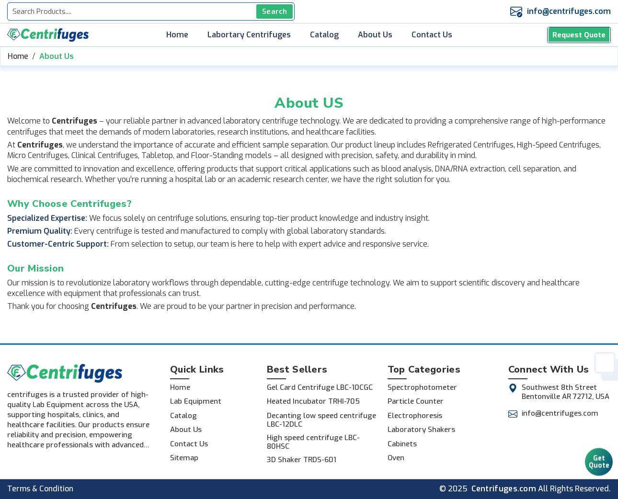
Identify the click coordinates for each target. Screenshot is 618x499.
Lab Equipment (195, 401)
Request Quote (579, 35)
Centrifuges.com (504, 489)
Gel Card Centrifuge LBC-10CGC (320, 387)
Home (177, 35)
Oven (396, 458)
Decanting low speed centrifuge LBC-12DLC (321, 420)
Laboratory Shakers (421, 429)
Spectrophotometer (422, 387)
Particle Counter (416, 401)
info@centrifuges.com (569, 11)
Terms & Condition (40, 489)
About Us (375, 35)
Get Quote (599, 457)
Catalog (324, 35)
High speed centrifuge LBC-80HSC (313, 442)
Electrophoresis (415, 415)
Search (274, 11)
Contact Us (432, 35)
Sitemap (184, 458)
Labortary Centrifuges (249, 35)
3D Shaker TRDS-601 (301, 459)
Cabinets (402, 444)
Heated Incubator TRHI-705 (313, 401)
